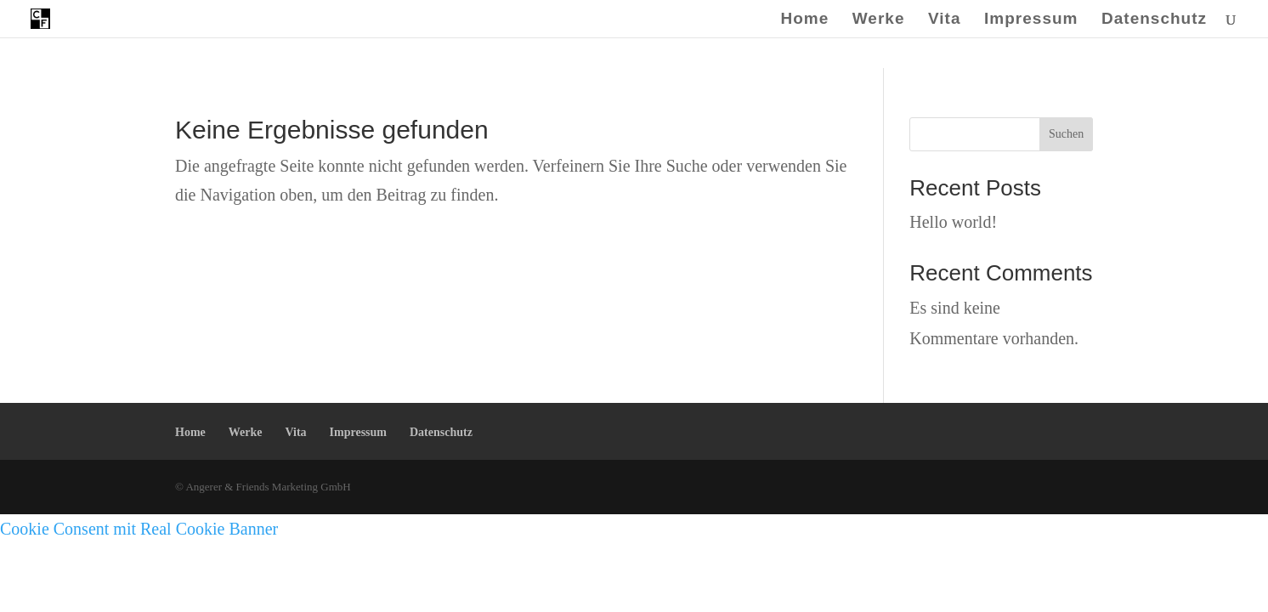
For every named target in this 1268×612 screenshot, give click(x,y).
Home (804, 20)
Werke (878, 20)
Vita (944, 20)
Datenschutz (1154, 20)
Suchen (1066, 134)
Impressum (1031, 20)
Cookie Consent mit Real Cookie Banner (139, 528)
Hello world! (953, 221)
